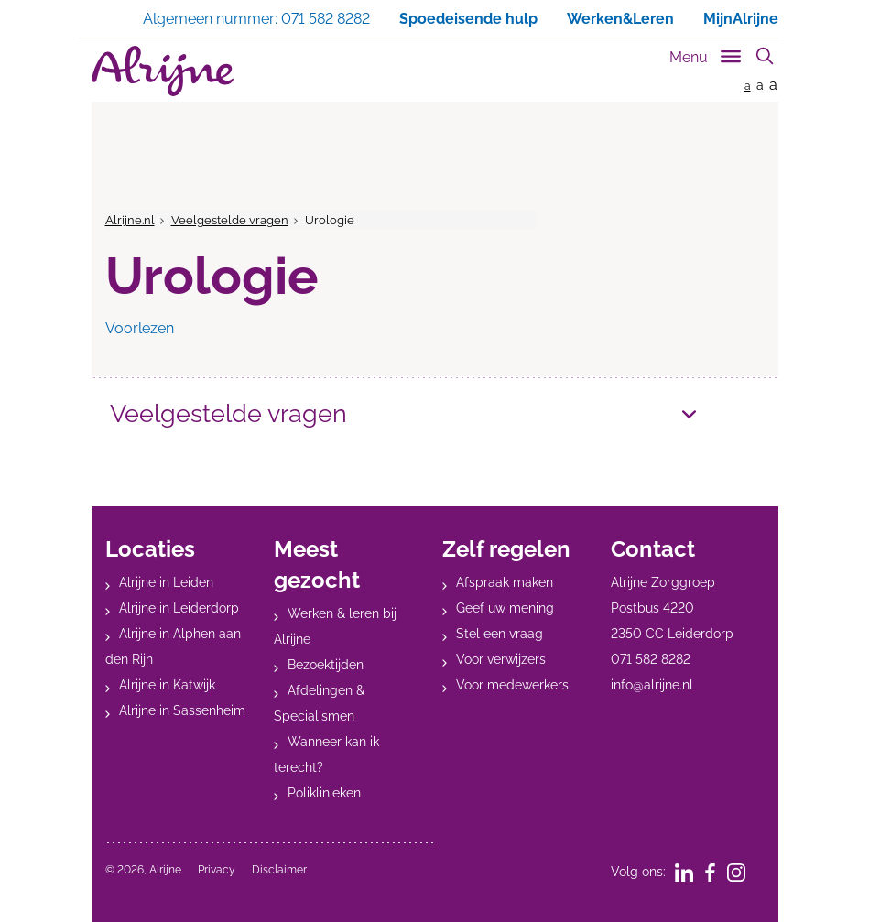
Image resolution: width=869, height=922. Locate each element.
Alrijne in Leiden (166, 582)
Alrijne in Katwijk (167, 685)
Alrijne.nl (130, 220)
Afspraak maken (504, 582)
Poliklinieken (324, 793)
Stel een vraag (499, 633)
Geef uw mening (505, 608)
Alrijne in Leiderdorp (179, 608)
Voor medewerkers (512, 685)
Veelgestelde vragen (229, 220)
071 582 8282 (650, 659)
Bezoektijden (326, 664)
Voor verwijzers (501, 659)
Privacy (216, 869)
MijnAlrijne (740, 18)
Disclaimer (279, 869)
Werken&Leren (620, 18)
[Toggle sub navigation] (706, 54)
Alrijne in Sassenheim (182, 710)
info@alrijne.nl (652, 685)
